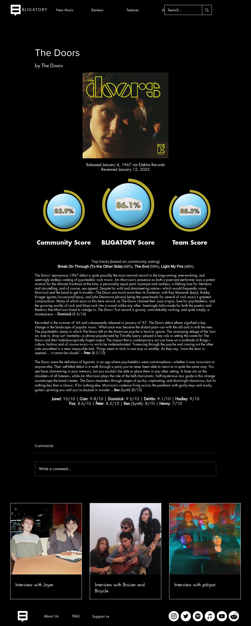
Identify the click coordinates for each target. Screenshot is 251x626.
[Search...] (180, 10)
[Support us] (100, 616)
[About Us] (51, 616)
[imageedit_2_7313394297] (234, 616)
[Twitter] (186, 616)
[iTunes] (210, 616)
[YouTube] (222, 616)
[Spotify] (198, 616)
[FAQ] (75, 616)
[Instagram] (174, 616)
